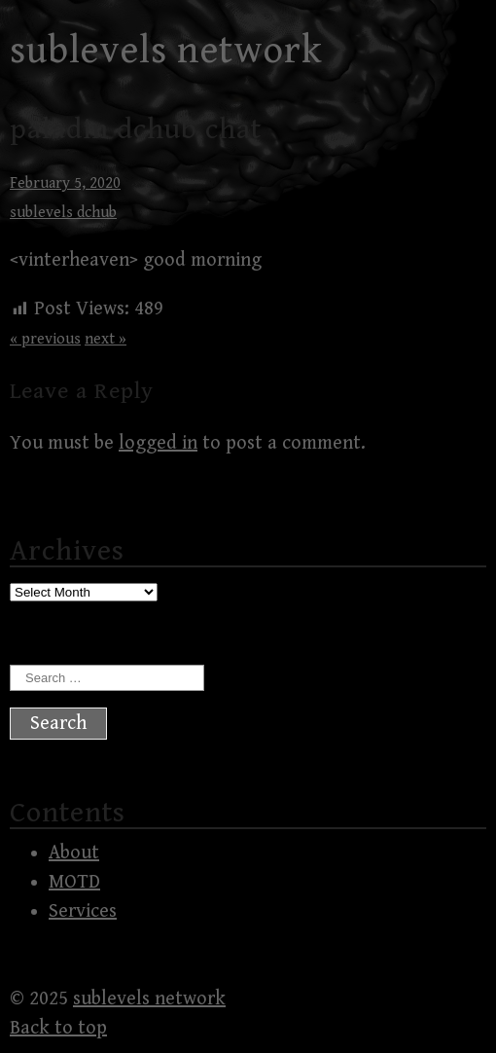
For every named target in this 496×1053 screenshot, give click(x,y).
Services (83, 911)
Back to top (58, 1028)
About (74, 853)
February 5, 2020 (65, 183)
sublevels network (166, 50)
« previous (45, 339)
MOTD (74, 882)
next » (105, 339)
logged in (158, 443)
